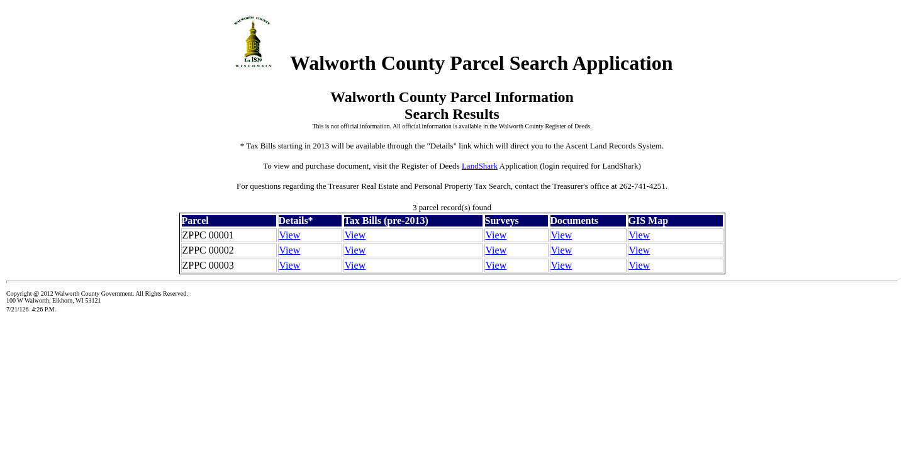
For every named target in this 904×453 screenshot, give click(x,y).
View (290, 235)
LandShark (480, 166)
